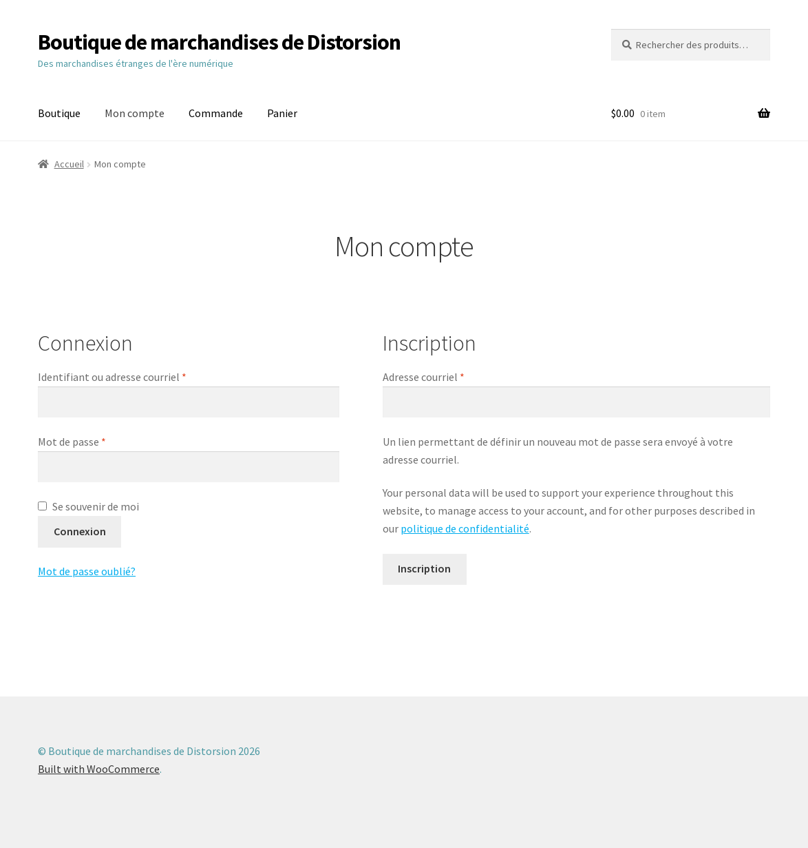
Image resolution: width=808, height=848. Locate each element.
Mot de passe (99, 440)
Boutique (59, 113)
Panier (282, 113)
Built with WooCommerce (99, 769)
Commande (216, 113)
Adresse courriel (451, 376)
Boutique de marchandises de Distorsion (219, 42)
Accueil (69, 164)
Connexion (80, 531)
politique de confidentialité (465, 528)
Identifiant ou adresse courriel (139, 376)
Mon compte (134, 113)
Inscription (424, 568)
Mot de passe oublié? (87, 571)
